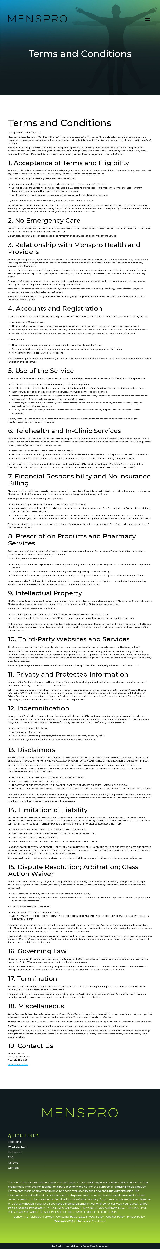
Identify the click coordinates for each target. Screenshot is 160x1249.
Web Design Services (100, 1246)
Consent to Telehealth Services (34, 1216)
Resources (15, 1152)
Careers (13, 1162)
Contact (13, 1168)
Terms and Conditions (92, 1221)
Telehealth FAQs (64, 1221)
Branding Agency (81, 1246)
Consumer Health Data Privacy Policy (80, 1216)
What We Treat (18, 1147)
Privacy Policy (136, 1216)
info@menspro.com (18, 1064)
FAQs (11, 1157)
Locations (14, 1142)
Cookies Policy (115, 1216)
